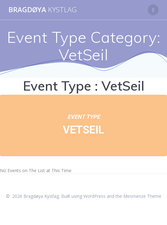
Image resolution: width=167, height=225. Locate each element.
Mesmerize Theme (142, 196)
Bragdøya (42, 9)
